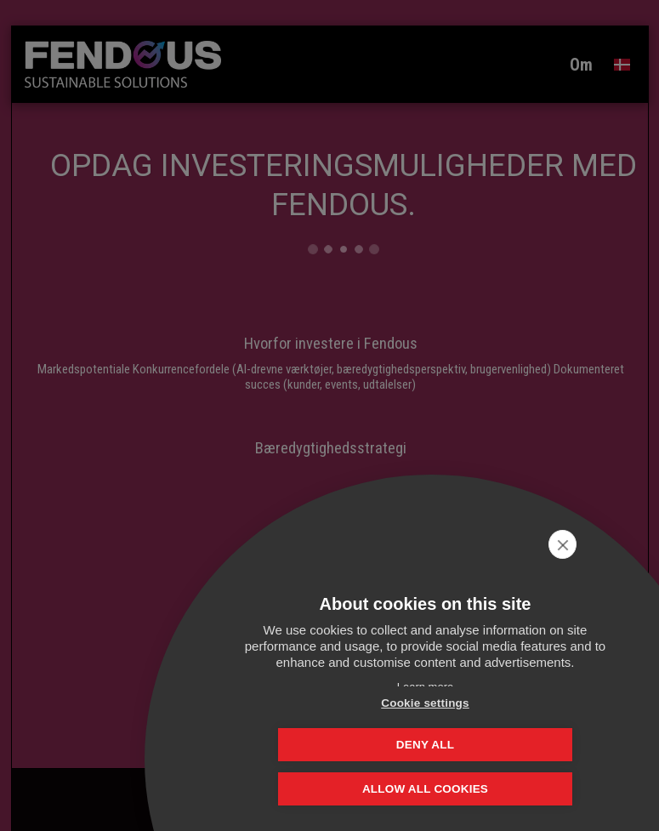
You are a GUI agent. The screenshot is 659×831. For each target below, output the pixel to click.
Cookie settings (340, 743)
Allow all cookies (425, 790)
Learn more (425, 686)
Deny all (510, 743)
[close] (619, 544)
